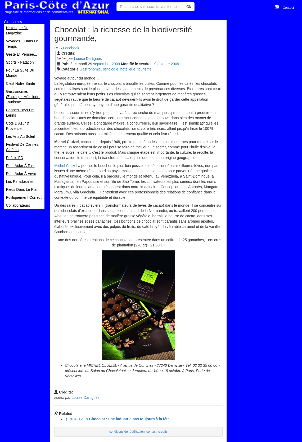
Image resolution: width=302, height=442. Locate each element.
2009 (116, 64)
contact (151, 432)
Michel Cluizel (65, 165)
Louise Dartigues (88, 58)
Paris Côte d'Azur (57, 7)
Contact (286, 7)
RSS (58, 48)
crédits (163, 432)
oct (163, 64)
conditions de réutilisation (127, 432)
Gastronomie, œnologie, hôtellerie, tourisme (116, 69)
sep (102, 64)
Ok (188, 7)
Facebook (71, 48)
